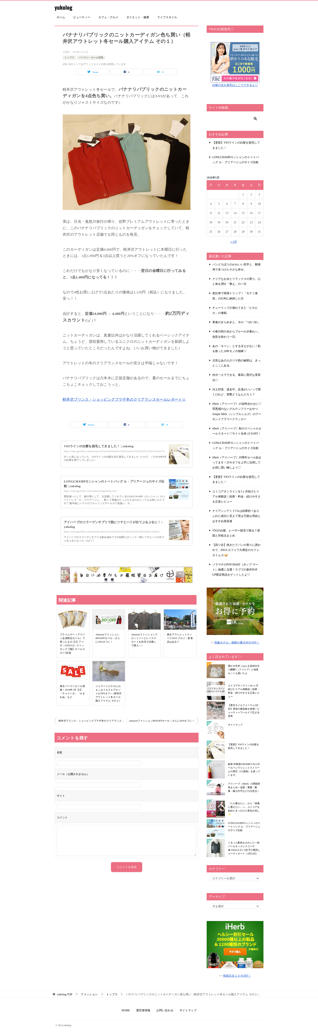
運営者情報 (143, 1010)
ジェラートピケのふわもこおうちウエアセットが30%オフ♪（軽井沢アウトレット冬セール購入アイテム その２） (109, 693)
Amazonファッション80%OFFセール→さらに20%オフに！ (108, 638)
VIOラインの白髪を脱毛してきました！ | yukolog (101, 446)
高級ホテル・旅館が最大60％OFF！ (236, 642)
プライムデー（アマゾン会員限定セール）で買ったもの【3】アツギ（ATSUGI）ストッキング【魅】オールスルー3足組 (72, 643)
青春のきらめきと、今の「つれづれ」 (236, 322)
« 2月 (233, 241)
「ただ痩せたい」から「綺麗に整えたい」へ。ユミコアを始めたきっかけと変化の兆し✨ (244, 809)
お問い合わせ (164, 1010)
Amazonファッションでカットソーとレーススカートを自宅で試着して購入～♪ (144, 640)
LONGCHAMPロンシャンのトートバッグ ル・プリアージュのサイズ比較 (235, 160)
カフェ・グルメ (108, 17)
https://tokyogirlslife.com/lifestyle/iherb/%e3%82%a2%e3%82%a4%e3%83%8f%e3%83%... (113, 531)
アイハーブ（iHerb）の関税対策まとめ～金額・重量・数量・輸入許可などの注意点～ (244, 787)
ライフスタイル (167, 17)
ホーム (61, 17)
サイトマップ (235, 724)
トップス (69, 57)
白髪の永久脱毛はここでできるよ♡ (235, 85)
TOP (64, 994)
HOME (125, 1010)
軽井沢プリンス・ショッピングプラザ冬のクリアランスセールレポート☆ (124, 399)
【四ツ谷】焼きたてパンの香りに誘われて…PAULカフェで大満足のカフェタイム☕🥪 (236, 550)
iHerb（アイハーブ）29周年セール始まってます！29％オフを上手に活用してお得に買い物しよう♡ (236, 462)
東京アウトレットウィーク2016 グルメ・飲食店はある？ (180, 638)
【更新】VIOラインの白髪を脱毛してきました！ (236, 145)
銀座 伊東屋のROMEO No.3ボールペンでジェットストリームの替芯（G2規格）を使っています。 (244, 769)
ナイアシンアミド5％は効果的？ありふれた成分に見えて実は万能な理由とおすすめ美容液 (236, 516)
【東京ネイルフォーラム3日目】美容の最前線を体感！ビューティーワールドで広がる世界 (244, 711)
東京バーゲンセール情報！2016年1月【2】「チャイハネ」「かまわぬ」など (72, 692)
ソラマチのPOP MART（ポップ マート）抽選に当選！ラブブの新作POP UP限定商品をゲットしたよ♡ (235, 569)
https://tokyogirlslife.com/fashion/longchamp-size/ (90, 491)
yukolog (64, 7)
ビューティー (81, 17)
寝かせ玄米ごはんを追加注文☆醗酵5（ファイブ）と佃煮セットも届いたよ (244, 669)
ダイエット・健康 (137, 17)
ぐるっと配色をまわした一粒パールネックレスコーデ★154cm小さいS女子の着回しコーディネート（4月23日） (244, 848)
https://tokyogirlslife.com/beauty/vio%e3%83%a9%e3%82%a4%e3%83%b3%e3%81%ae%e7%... (115, 451)
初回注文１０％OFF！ (237, 975)
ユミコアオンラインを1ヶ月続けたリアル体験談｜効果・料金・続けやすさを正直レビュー (236, 496)
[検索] (235, 119)
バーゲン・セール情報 (91, 57)
